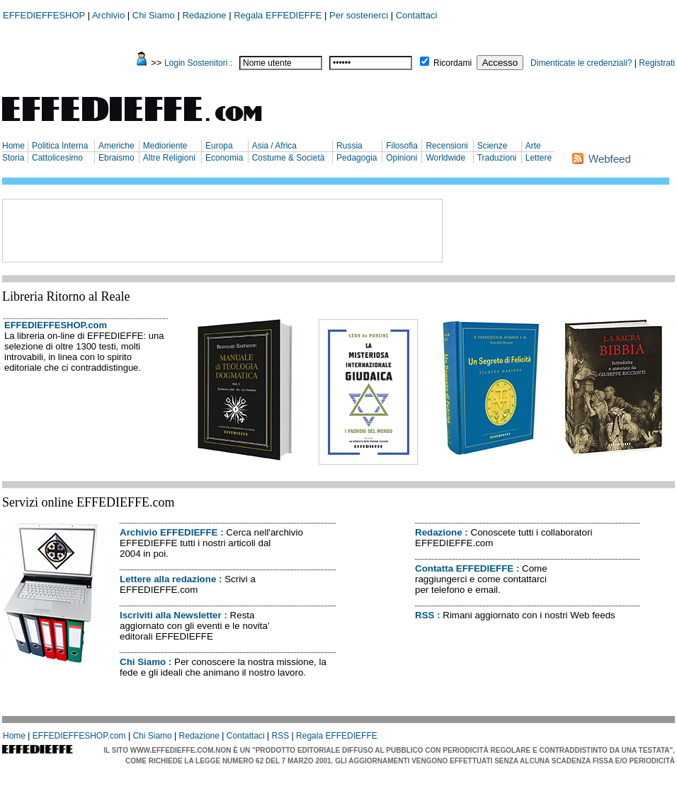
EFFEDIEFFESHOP (44, 15)
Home (13, 146)
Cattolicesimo (57, 158)
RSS (424, 615)
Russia (349, 146)
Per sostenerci (358, 15)
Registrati (657, 63)
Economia (224, 158)
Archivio (108, 15)
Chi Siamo (153, 15)
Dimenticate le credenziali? (581, 63)
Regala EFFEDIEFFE (278, 15)
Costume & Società (288, 158)
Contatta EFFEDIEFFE (464, 568)
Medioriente (165, 146)
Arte (533, 146)
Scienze (492, 146)
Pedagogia (356, 158)
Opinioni (401, 158)
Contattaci (417, 15)
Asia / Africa (274, 146)
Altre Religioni (169, 158)
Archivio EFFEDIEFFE (168, 532)
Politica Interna (60, 146)
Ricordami (452, 63)
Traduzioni (497, 158)
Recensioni (446, 146)
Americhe (116, 146)
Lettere (538, 158)
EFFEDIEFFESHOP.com (55, 325)
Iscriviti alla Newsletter (171, 615)
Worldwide (445, 158)
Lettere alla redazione (168, 579)
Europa (219, 146)
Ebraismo (116, 158)
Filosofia (402, 146)
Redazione (204, 15)
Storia (13, 158)
